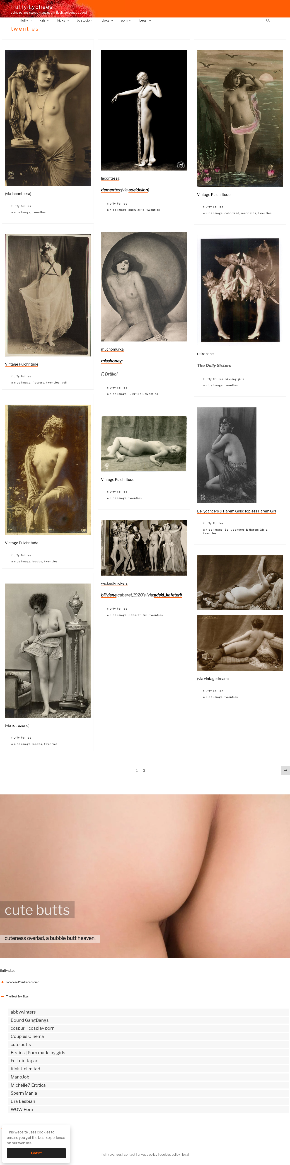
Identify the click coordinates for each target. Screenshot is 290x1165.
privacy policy (147, 1154)
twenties (39, 212)
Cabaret (134, 615)
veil (65, 382)
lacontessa (21, 194)
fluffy (26, 20)
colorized (232, 213)
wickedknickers (114, 583)
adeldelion (138, 190)
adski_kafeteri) (168, 595)
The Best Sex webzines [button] (17, 1128)
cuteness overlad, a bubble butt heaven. (50, 938)
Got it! (36, 1153)
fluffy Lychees (32, 7)
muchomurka (112, 349)
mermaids (249, 213)
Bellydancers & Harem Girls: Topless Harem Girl (236, 511)
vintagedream (216, 679)
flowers (38, 382)
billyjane (108, 595)
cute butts (37, 909)
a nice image (21, 212)
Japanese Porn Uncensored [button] (19, 982)
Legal (145, 20)
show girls (136, 209)
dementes (110, 190)
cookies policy (170, 1154)
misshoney (111, 361)
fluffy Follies (21, 206)
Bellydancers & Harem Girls (246, 529)
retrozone (205, 354)
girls (45, 20)
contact (129, 1154)
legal (185, 1154)
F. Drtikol (135, 394)
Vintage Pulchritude (213, 195)
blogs (108, 20)
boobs (37, 561)
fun (145, 615)
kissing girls (235, 379)
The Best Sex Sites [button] (14, 996)
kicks (63, 20)
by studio (85, 20)
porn (126, 20)
